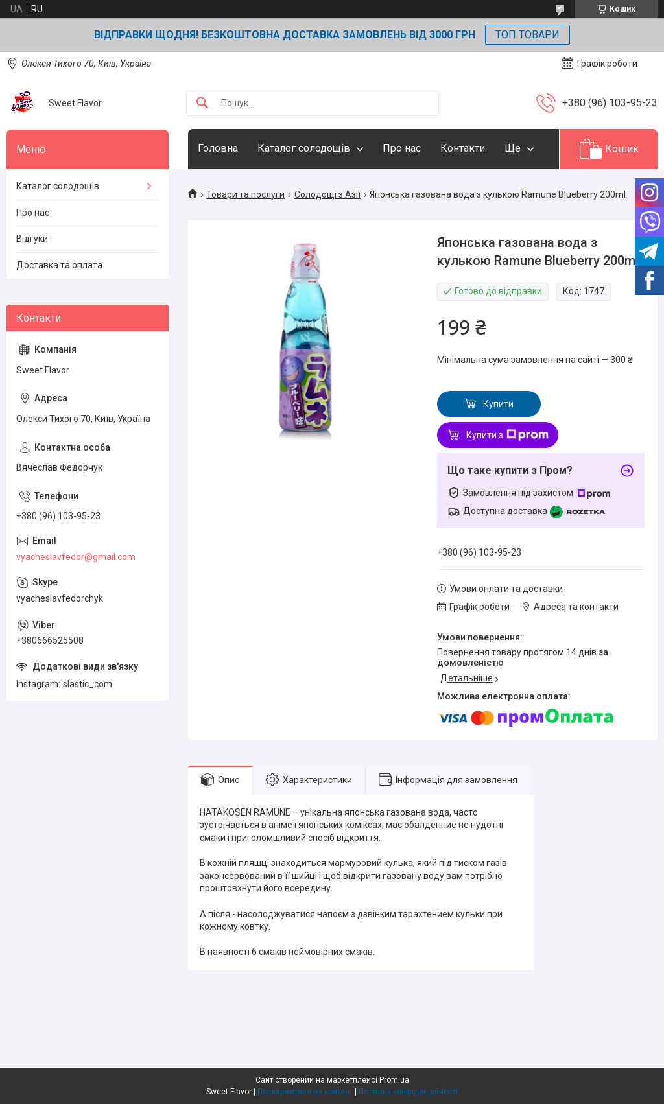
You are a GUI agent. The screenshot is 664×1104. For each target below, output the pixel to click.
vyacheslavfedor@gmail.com (76, 557)
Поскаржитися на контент (305, 1091)
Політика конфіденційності (408, 1091)
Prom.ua (394, 1080)
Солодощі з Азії (327, 194)
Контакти (462, 148)
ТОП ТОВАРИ (527, 35)
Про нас (402, 148)
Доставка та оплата (59, 265)
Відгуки (32, 238)
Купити (498, 404)
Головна (218, 148)
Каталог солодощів (303, 148)
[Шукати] (202, 103)
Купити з (507, 435)
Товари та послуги (245, 194)
